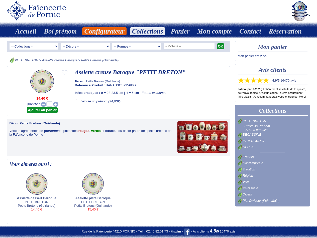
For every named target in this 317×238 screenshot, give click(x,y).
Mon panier (272, 47)
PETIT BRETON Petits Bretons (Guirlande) (36, 191)
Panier (180, 31)
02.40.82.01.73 (157, 231)
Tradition (246, 169)
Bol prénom (60, 31)
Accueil (25, 31)
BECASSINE (249, 134)
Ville (243, 182)
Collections (147, 31)
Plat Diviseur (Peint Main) (259, 200)
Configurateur (104, 31)
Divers (245, 194)
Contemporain (250, 163)
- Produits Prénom (257, 126)
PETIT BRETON (26, 60)
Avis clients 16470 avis (214, 231)
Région (245, 175)
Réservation (285, 31)
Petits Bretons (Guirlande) (100, 60)
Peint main (248, 188)
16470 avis (284, 80)
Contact (250, 31)
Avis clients (272, 70)
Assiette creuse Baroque (59, 60)
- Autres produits (256, 130)
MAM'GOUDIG (251, 141)
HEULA (246, 147)
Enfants (246, 157)
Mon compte (214, 31)
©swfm (176, 231)
